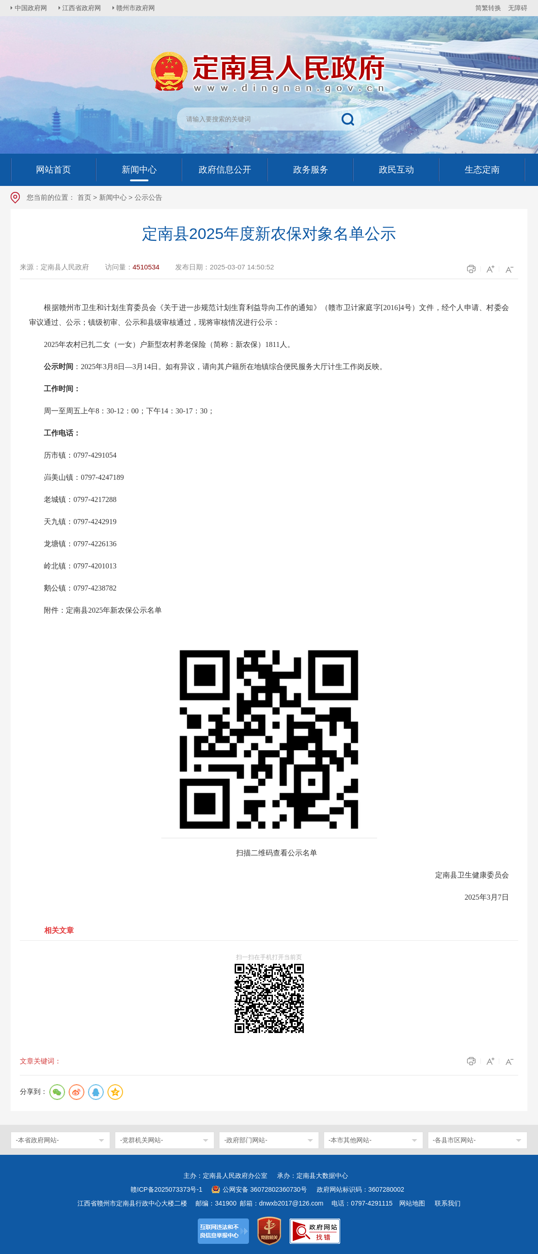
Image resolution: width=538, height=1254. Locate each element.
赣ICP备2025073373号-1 (166, 1189)
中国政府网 (31, 8)
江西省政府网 (83, 8)
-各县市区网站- (454, 1140)
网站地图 (412, 1203)
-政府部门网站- (245, 1140)
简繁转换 (488, 8)
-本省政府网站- (37, 1140)
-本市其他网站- (350, 1140)
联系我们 (448, 1203)
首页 (84, 197)
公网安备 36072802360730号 (265, 1189)
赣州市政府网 (137, 8)
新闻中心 (113, 197)
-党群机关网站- (141, 1140)
